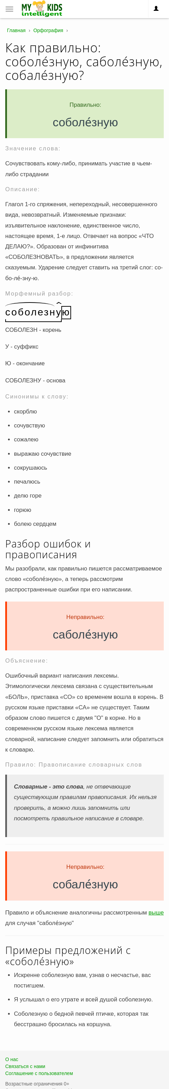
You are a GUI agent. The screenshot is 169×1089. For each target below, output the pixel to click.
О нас (11, 1059)
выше (156, 912)
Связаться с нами (25, 1066)
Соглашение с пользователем (39, 1073)
